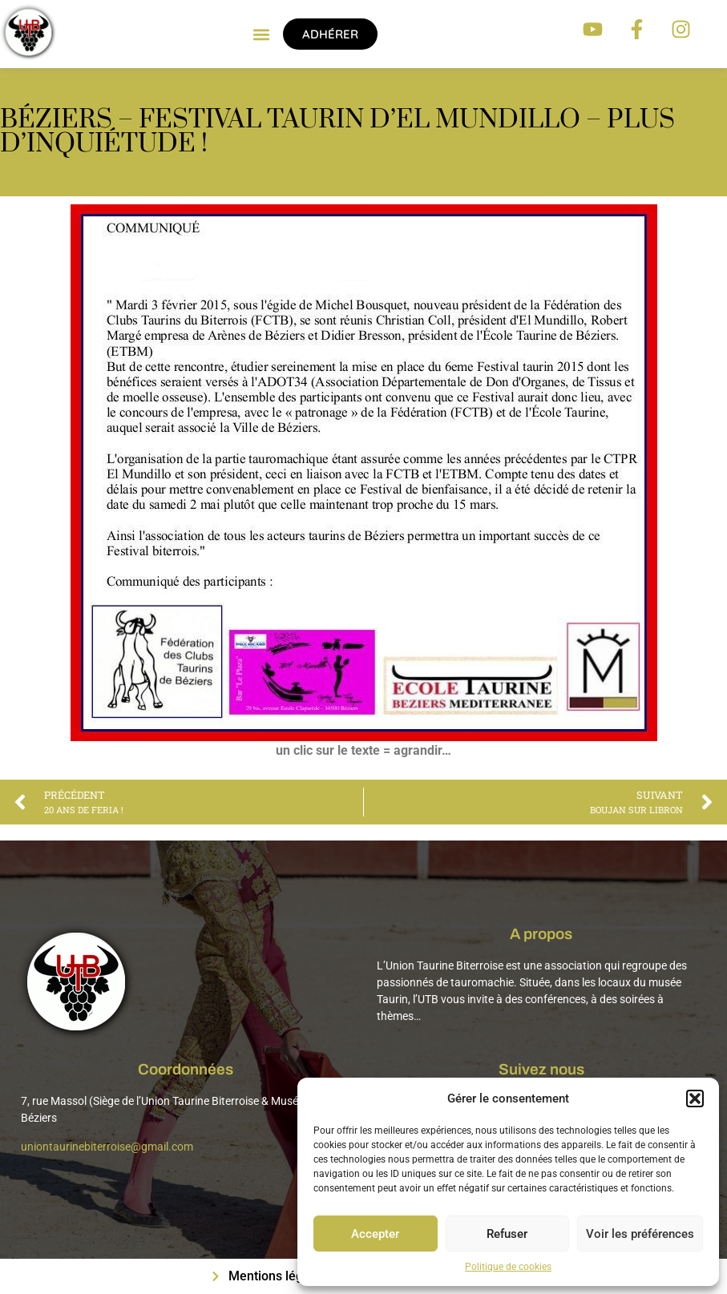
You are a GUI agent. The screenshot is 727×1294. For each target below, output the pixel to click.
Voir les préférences (640, 1234)
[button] (695, 1098)
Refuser (507, 1234)
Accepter (375, 1234)
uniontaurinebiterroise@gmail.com (107, 1146)
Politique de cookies (508, 1266)
